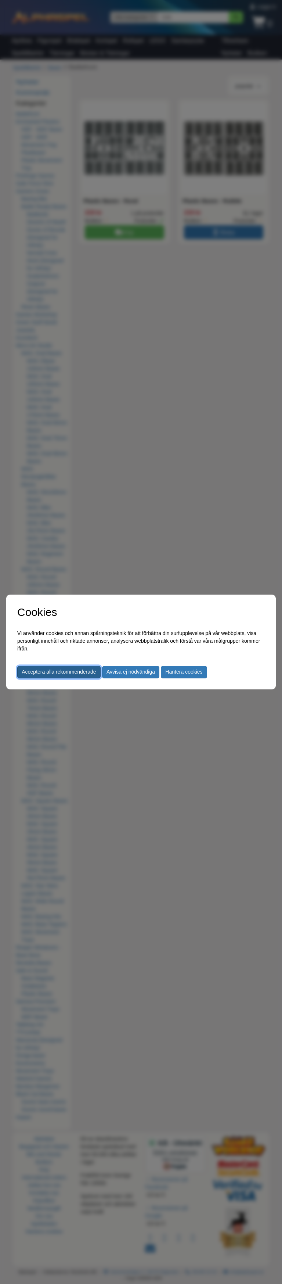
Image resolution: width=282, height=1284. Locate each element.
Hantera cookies (183, 672)
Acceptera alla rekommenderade (59, 672)
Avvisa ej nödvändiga (130, 672)
